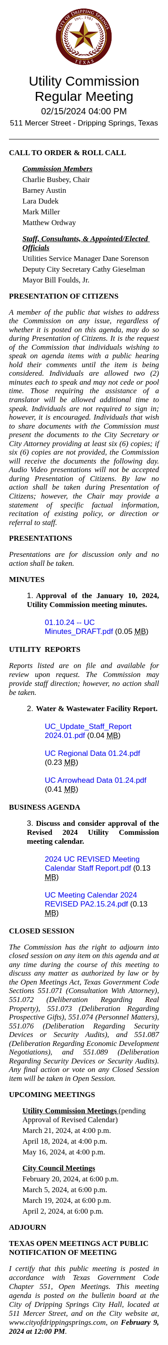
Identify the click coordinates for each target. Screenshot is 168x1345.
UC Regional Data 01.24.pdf (92, 753)
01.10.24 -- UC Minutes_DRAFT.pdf (80, 627)
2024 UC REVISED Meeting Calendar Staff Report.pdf (92, 863)
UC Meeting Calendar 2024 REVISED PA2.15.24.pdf (91, 899)
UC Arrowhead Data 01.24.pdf (95, 780)
